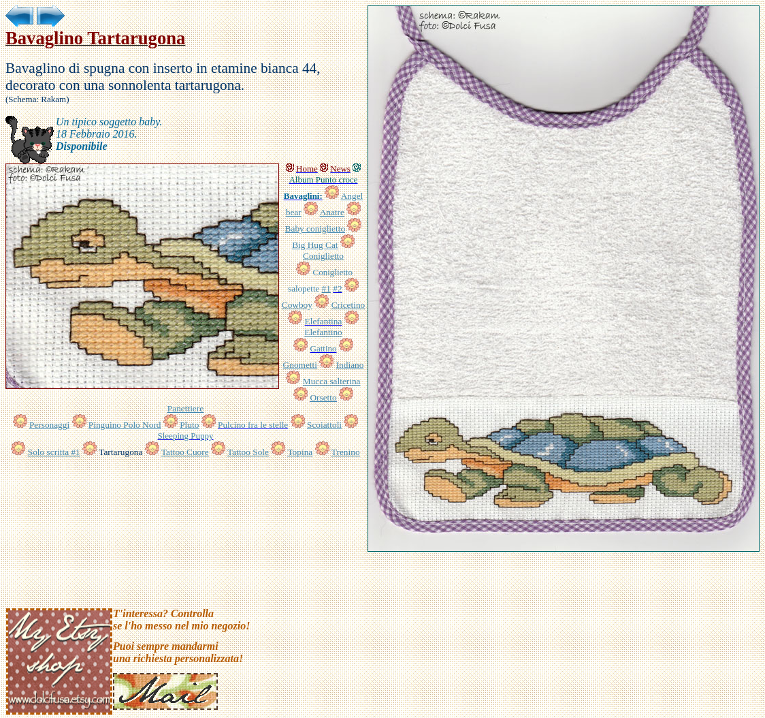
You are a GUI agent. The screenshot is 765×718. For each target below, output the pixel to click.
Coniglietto (323, 256)
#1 (326, 288)
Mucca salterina (332, 381)
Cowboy (297, 305)
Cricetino (348, 305)
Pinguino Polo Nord (124, 425)
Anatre (332, 212)
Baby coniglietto (315, 228)
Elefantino (323, 332)
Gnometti (300, 365)
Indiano (350, 365)
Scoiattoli (324, 425)
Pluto (189, 425)
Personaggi (49, 425)
